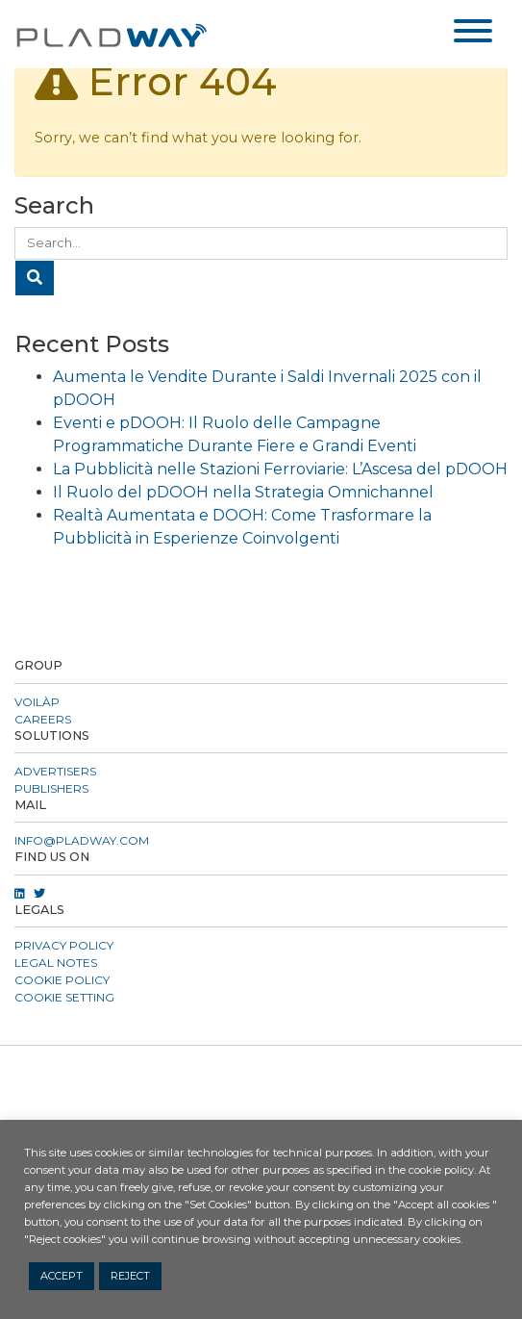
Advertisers (55, 771)
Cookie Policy (62, 980)
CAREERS (42, 719)
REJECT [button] (130, 1275)
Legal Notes (55, 962)
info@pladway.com (81, 840)
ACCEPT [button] (61, 1275)
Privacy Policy (63, 945)
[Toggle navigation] (473, 34)
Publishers (51, 788)
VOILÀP (37, 702)
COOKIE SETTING (64, 997)
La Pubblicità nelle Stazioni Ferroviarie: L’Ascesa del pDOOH (280, 469)
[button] (261, 1069)
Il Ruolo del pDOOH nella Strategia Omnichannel (243, 492)
